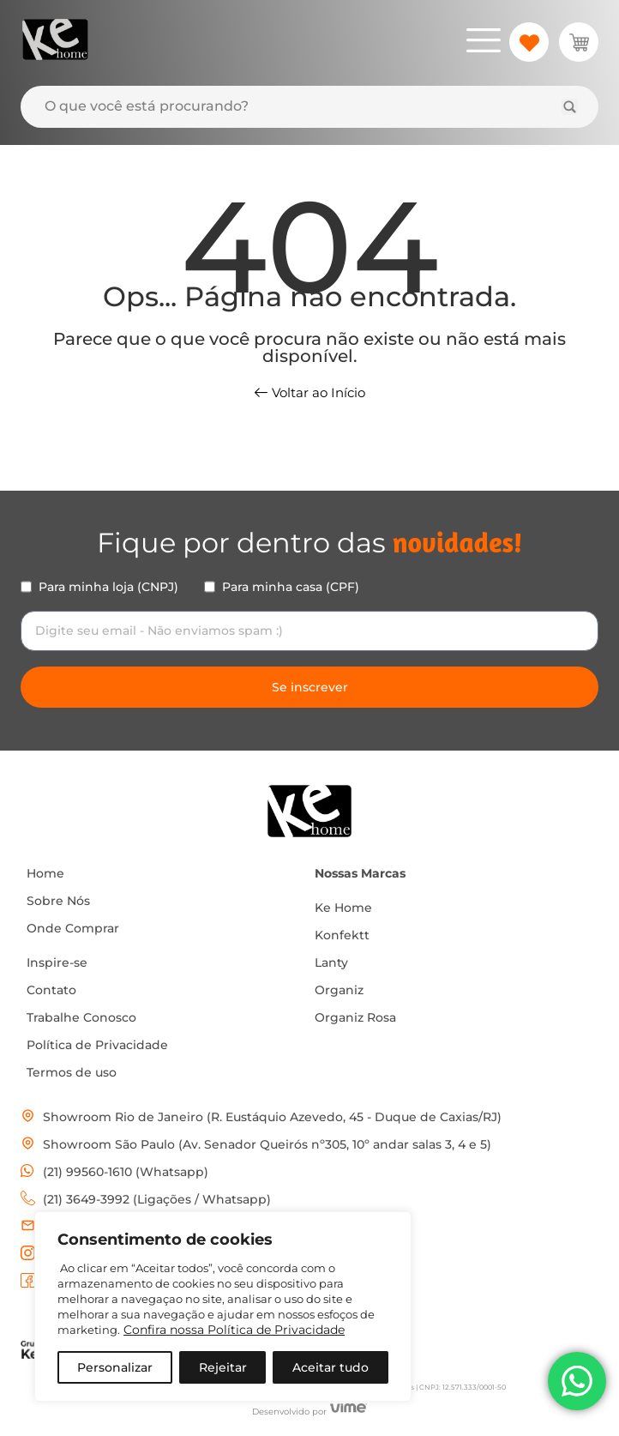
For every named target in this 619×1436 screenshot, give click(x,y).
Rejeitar (223, 1367)
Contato (51, 990)
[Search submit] (570, 107)
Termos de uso (72, 1072)
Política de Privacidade (97, 1045)
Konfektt (342, 935)
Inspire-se (57, 962)
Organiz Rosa (355, 1017)
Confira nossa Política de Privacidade (234, 1329)
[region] (223, 1306)
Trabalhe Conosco (81, 1017)
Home (45, 873)
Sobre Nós (58, 900)
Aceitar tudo (330, 1367)
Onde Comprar (73, 928)
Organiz (339, 990)
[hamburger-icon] (483, 43)
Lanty (331, 962)
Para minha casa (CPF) (290, 586)
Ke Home (343, 907)
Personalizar (115, 1367)
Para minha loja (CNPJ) (108, 586)
